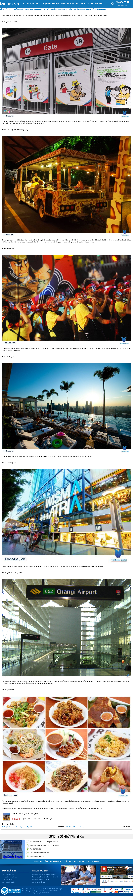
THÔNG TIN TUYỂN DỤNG (40, 870)
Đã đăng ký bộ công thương (11, 890)
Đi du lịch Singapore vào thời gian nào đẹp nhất (17, 827)
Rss (127, 868)
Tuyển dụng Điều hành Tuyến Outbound (45, 877)
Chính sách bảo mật (8, 879)
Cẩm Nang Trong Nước (53, 861)
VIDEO (87, 861)
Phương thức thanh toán (9, 877)
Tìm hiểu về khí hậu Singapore (76, 827)
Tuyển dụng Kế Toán (38, 882)
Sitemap (95, 861)
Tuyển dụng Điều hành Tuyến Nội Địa (44, 874)
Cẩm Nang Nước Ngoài (74, 861)
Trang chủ (37, 861)
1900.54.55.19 (122, 2)
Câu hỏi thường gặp (8, 882)
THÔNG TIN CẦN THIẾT (9, 870)
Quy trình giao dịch (8, 874)
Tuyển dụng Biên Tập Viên (40, 879)
